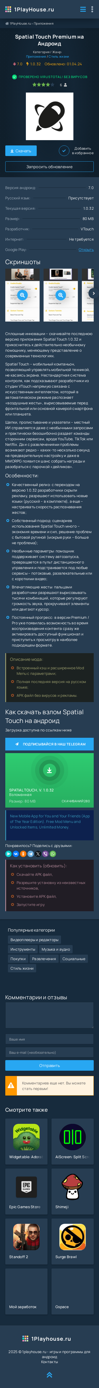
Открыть (86, 249)
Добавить (76, 150)
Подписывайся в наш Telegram (49, 744)
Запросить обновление (49, 167)
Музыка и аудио (56, 949)
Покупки (18, 958)
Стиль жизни (59, 56)
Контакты (49, 1361)
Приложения (44, 23)
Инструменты (23, 949)
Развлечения (44, 958)
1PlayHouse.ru (34, 9)
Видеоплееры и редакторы (34, 939)
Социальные (74, 958)
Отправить (49, 1065)
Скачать (21, 151)
